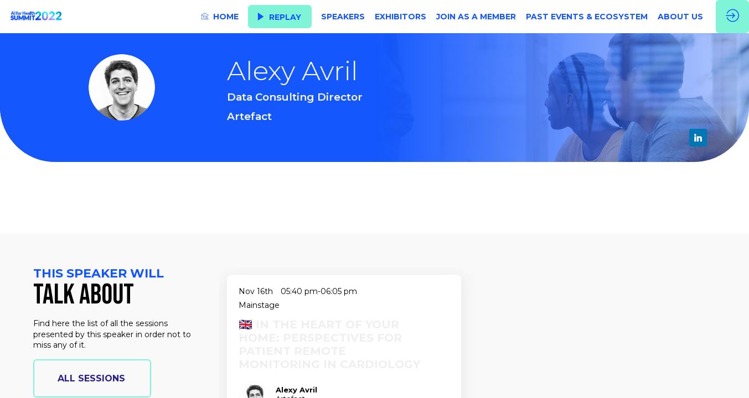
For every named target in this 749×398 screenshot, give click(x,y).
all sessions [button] (91, 378)
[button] (280, 17)
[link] (219, 16)
